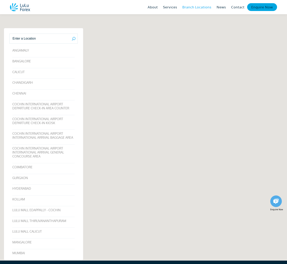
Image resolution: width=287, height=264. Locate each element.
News (221, 7)
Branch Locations (196, 7)
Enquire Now (262, 7)
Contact (238, 7)
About (153, 7)
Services (170, 7)
